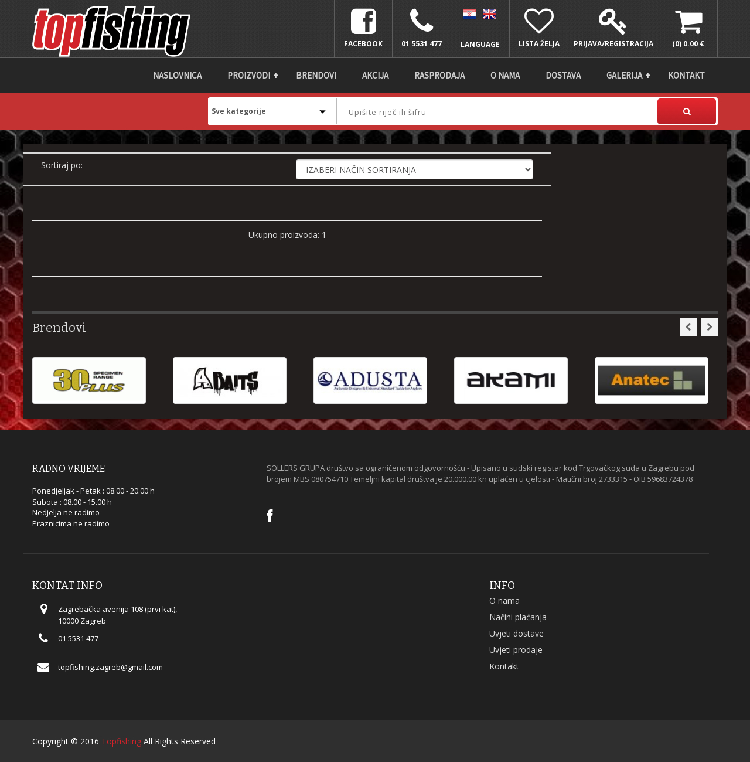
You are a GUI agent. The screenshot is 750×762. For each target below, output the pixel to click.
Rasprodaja (439, 75)
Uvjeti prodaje (516, 649)
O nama (505, 75)
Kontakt (686, 75)
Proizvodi (248, 75)
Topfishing (121, 741)
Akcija (375, 75)
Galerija (624, 75)
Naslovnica (177, 75)
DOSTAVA (563, 75)
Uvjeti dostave (516, 633)
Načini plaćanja (518, 616)
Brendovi (316, 75)
